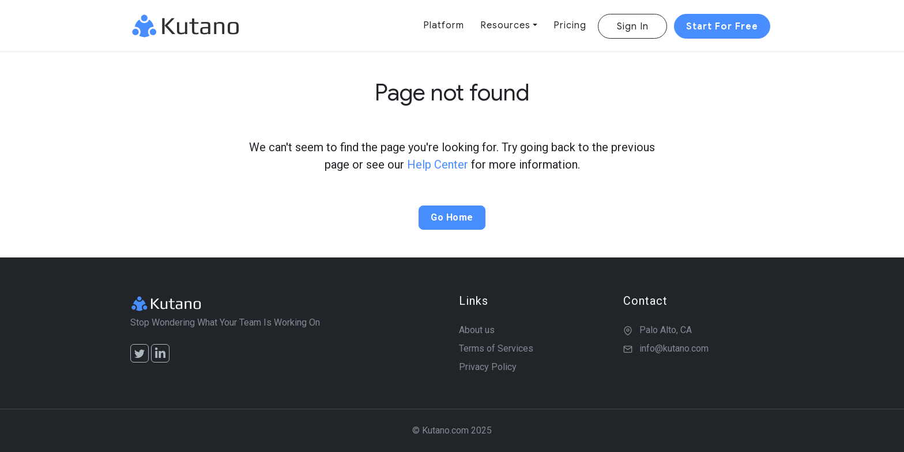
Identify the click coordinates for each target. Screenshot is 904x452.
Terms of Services (496, 348)
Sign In (633, 26)
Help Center (437, 164)
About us (477, 329)
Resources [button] (505, 25)
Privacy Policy (488, 366)
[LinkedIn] (160, 353)
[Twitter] (139, 353)
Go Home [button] (452, 217)
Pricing (569, 25)
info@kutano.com (674, 348)
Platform (443, 25)
